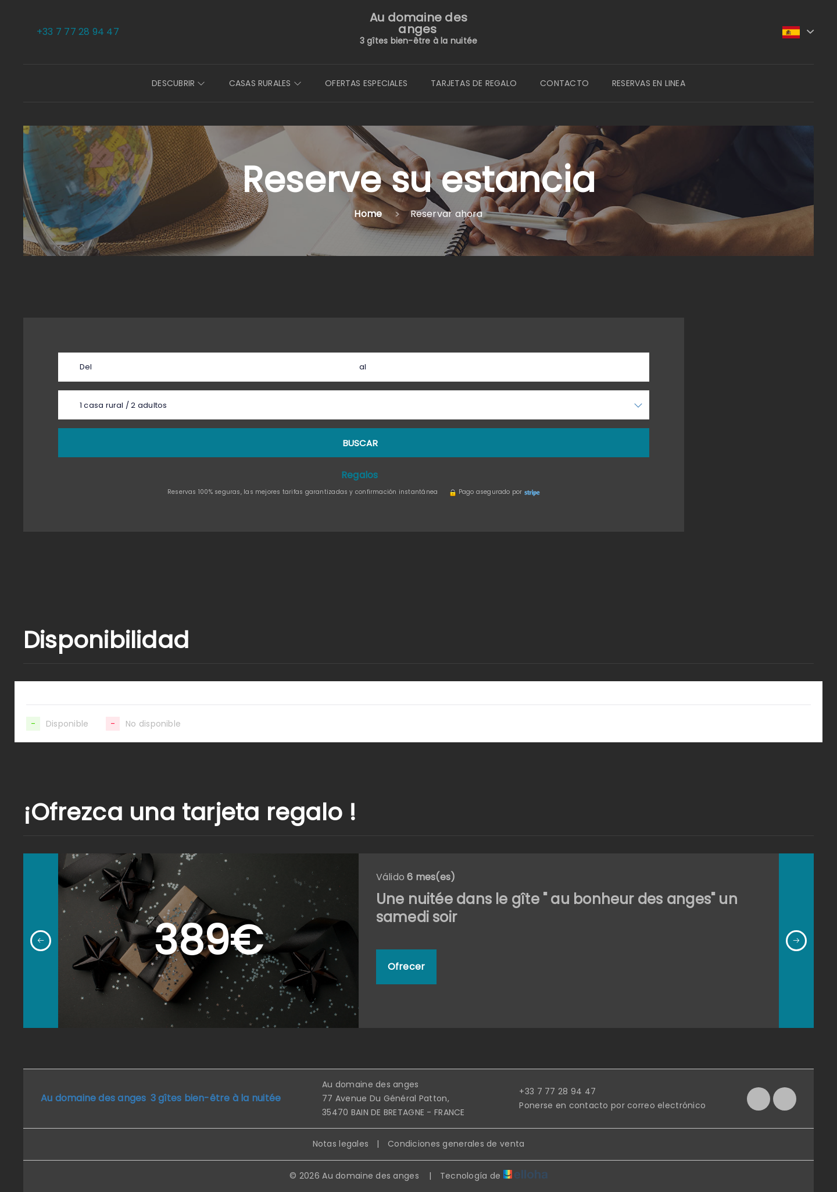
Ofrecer (406, 966)
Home (368, 213)
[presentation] (40, 940)
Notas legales (341, 1144)
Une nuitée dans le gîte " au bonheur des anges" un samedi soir (557, 908)
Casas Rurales (265, 83)
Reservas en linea (648, 83)
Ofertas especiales (366, 83)
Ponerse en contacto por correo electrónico (606, 1105)
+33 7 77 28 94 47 (551, 1091)
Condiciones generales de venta (456, 1144)
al (362, 366)
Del (86, 366)
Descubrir (178, 83)
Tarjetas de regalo (474, 83)
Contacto (564, 83)
